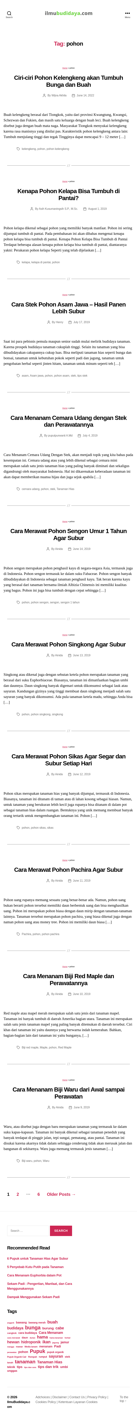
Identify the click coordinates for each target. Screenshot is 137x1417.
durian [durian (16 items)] (32, 1338)
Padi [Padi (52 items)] (57, 1346)
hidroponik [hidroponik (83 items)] (31, 1342)
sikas (50, 827)
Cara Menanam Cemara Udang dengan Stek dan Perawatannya (69, 421)
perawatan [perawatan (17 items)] (12, 1352)
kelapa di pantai (41, 262)
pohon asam (61, 375)
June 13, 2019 (81, 655)
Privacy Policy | (97, 1397)
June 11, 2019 (81, 880)
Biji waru (27, 1160)
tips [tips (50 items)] (19, 1367)
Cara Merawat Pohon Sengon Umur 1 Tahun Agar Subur (68, 534)
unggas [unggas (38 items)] (12, 1370)
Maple (43, 1047)
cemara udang (30, 489)
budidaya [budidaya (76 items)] (15, 1328)
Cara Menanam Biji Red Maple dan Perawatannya (68, 979)
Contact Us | (78, 1397)
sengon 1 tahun (70, 602)
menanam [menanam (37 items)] (45, 1346)
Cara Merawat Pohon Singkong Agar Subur (68, 644)
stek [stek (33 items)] (67, 1356)
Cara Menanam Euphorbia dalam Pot (34, 1275)
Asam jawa (37, 375)
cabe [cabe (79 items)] (59, 1328)
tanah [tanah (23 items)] (10, 1362)
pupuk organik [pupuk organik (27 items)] (55, 1352)
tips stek (82, 375)
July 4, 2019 (90, 435)
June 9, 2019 (82, 1107)
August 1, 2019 (97, 208)
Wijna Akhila (59, 95)
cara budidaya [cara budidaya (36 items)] (27, 1332)
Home (64, 68)
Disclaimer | (60, 1397)
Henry (59, 322)
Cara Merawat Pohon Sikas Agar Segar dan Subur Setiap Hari (69, 760)
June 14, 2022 (85, 95)
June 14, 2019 (81, 548)
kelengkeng (29, 148)
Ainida (59, 548)
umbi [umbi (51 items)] (64, 1367)
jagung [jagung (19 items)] (55, 1342)
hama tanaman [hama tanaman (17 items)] (56, 1338)
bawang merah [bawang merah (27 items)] (37, 1322)
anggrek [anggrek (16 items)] (10, 1323)
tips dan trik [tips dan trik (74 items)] (48, 1367)
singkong (57, 714)
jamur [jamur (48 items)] (65, 1342)
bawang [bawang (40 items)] (21, 1322)
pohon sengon (40, 602)
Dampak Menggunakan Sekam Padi (33, 1297)
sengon (54, 602)
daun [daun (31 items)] (25, 1337)
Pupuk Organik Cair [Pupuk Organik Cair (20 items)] (16, 1357)
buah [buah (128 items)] (52, 1322)
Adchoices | (43, 1397)
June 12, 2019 (81, 774)
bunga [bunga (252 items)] (33, 1327)
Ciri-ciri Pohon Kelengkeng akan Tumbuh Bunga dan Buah (68, 81)
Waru (46, 1160)
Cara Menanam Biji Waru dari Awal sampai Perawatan (68, 1093)
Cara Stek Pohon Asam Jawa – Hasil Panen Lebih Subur (68, 308)
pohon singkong (40, 714)
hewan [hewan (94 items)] (13, 1342)
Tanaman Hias (65, 489)
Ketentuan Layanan (72, 1402)
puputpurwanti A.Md (60, 435)
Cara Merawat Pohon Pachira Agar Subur (68, 869)
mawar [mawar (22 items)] (19, 1346)
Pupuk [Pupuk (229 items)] (37, 1351)
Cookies (91, 1402)
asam (25, 375)
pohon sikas (38, 827)
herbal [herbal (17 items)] (67, 1338)
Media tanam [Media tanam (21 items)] (31, 1346)
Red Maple (65, 1047)
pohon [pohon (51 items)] (23, 1352)
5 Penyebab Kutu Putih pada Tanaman (35, 1267)
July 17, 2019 (81, 322)
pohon (41, 148)
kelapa (26, 262)
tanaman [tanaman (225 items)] (25, 1361)
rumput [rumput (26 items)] (43, 1356)
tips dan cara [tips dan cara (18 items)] (30, 1367)
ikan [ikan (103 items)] (46, 1342)
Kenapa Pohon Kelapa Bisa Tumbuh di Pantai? (68, 194)
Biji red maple (30, 1047)
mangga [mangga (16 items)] (10, 1347)
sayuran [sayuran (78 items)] (56, 1356)
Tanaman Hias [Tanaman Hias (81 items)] (49, 1362)
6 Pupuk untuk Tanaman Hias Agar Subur (37, 1258)
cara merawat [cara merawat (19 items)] (13, 1338)
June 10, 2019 (81, 994)
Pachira (26, 934)
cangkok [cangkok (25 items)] (12, 1333)
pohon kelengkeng (58, 148)
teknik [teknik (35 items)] (11, 1367)
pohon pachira (50, 934)
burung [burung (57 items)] (48, 1328)
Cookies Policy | (46, 1402)
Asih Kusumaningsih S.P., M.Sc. (58, 208)
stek (73, 375)
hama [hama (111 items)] (42, 1337)
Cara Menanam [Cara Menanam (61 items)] (51, 1333)
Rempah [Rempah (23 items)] (32, 1356)
